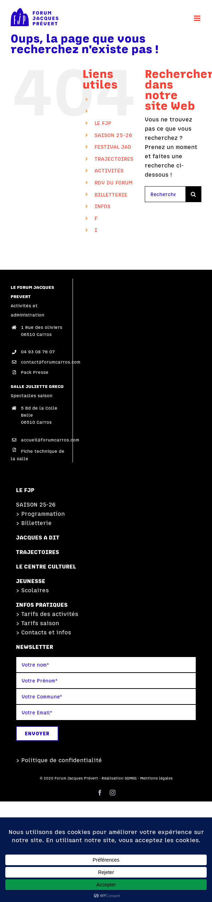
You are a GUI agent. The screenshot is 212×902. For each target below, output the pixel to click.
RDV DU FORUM (113, 182)
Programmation (43, 513)
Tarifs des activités (49, 614)
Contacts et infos (46, 632)
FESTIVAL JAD (112, 147)
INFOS (102, 206)
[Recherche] (193, 194)
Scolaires (35, 590)
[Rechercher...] (165, 194)
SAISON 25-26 (113, 135)
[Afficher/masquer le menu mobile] (197, 18)
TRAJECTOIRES (113, 159)
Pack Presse (34, 372)
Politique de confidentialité (61, 760)
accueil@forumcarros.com (45, 440)
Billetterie (36, 523)
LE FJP (102, 123)
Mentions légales (156, 778)
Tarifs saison (40, 623)
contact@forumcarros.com (45, 362)
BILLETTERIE (110, 195)
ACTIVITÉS (109, 170)
